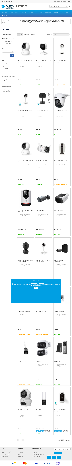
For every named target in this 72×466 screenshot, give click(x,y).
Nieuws (18, 454)
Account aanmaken (66, 1)
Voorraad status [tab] (6, 38)
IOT (7, 26)
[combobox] (58, 6)
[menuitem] (4, 12)
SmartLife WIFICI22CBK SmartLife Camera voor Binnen (25, 261)
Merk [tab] (3, 60)
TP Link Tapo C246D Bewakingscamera (40, 360)
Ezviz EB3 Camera (40, 210)
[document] (36, 284)
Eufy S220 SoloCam (58, 210)
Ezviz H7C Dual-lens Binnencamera (25, 409)
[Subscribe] (58, 453)
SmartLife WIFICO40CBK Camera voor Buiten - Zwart (25, 360)
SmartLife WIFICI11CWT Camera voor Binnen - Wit (43, 261)
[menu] (36, 13)
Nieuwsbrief (20, 456)
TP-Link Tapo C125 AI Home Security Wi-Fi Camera (60, 310)
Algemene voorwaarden (38, 454)
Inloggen (56, 1)
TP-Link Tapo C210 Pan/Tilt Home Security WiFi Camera (25, 161)
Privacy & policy (36, 456)
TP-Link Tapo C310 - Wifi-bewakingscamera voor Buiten (43, 161)
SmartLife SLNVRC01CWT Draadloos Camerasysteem (24, 310)
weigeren (20, 284)
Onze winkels (20, 453)
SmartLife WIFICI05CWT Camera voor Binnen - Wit (61, 61)
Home (2, 26)
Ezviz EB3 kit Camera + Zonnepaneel (59, 261)
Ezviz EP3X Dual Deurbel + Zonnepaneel (60, 360)
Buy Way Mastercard (37, 453)
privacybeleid (34, 283)
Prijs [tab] (3, 48)
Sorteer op (49, 34)
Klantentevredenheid (37, 451)
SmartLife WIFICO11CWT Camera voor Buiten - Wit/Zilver (43, 310)
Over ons (19, 451)
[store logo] (14, 7)
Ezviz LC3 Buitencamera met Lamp (43, 409)
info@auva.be (4, 456)
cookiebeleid (41, 283)
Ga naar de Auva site (6, 1)
